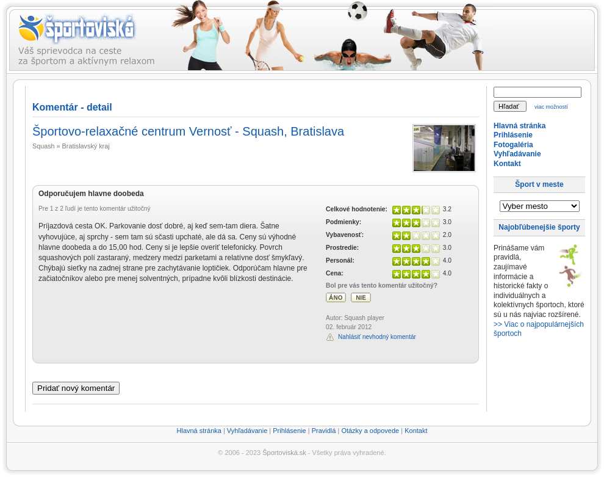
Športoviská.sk (284, 452)
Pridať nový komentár (76, 388)
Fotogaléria (513, 144)
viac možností (551, 107)
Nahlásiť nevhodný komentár (377, 336)
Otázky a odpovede (370, 430)
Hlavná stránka (519, 126)
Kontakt (507, 163)
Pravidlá (324, 430)
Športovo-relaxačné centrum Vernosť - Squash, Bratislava (188, 131)
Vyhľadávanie (517, 154)
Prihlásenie (513, 135)
